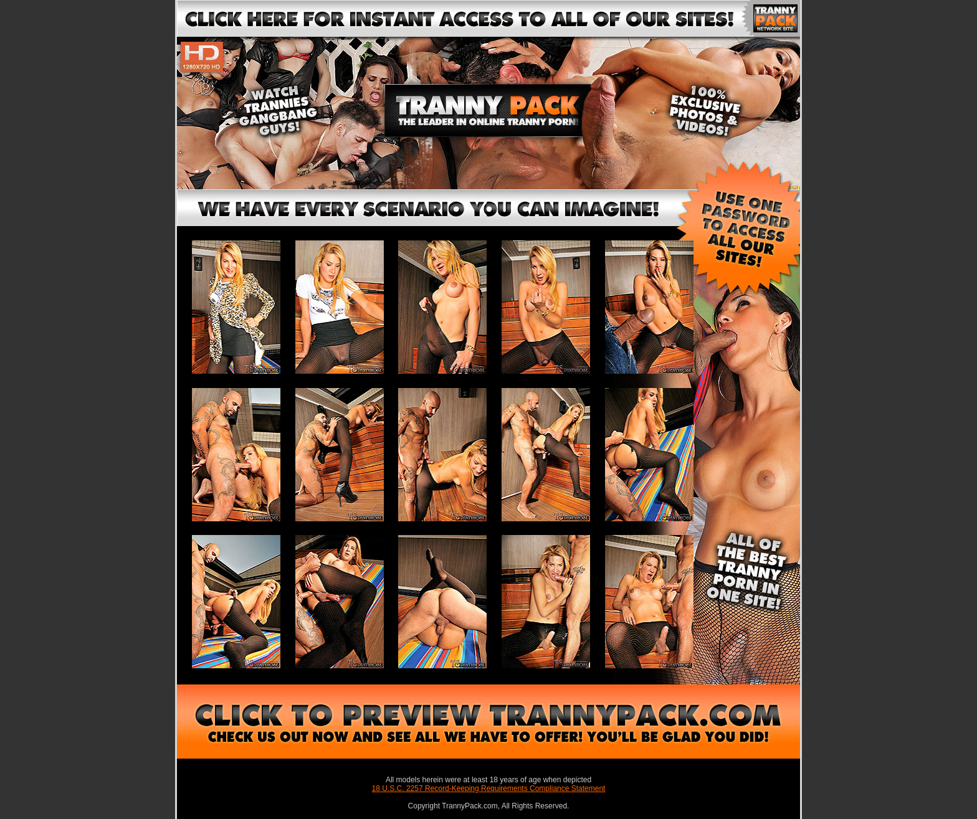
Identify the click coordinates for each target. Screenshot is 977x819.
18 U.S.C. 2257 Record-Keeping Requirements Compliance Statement (489, 788)
